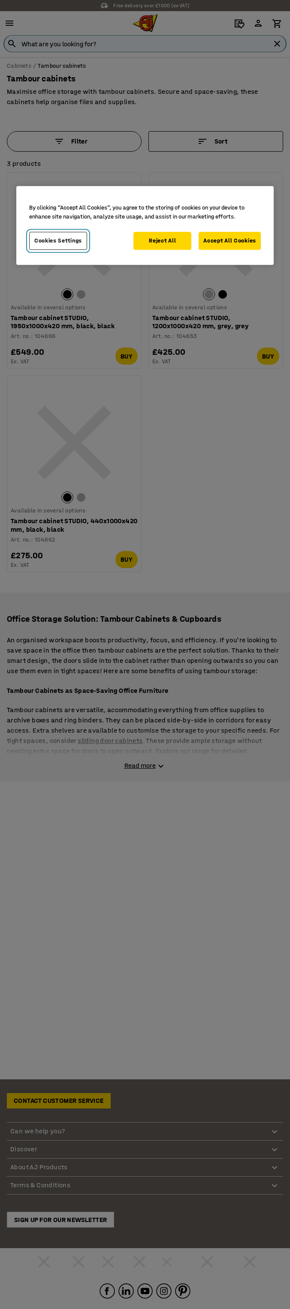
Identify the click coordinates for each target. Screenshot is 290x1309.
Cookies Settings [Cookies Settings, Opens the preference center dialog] (58, 240)
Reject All (162, 240)
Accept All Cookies (229, 240)
